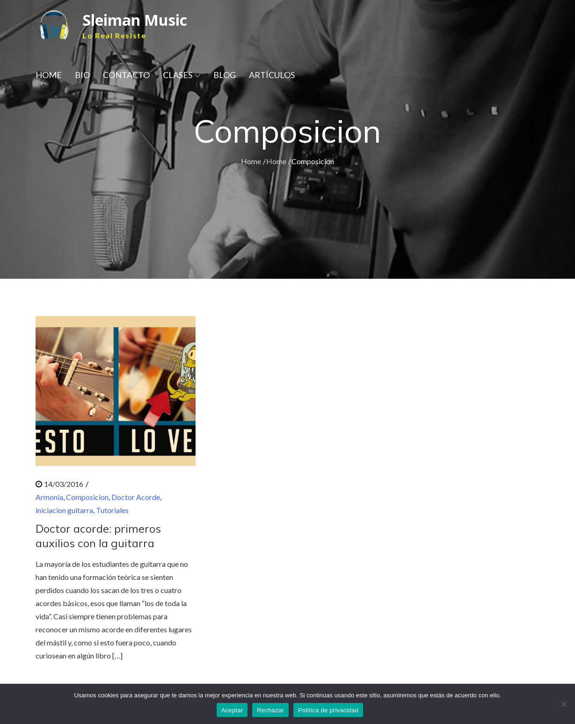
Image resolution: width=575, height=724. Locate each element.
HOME (49, 75)
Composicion (87, 496)
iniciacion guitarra (64, 510)
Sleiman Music (134, 20)
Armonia (49, 496)
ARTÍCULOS (272, 75)
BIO (82, 75)
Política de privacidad (328, 710)
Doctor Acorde (135, 496)
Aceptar (232, 710)
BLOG (224, 75)
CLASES (181, 75)
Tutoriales (112, 510)
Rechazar (270, 710)
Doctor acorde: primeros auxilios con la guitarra (98, 535)
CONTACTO (126, 75)
